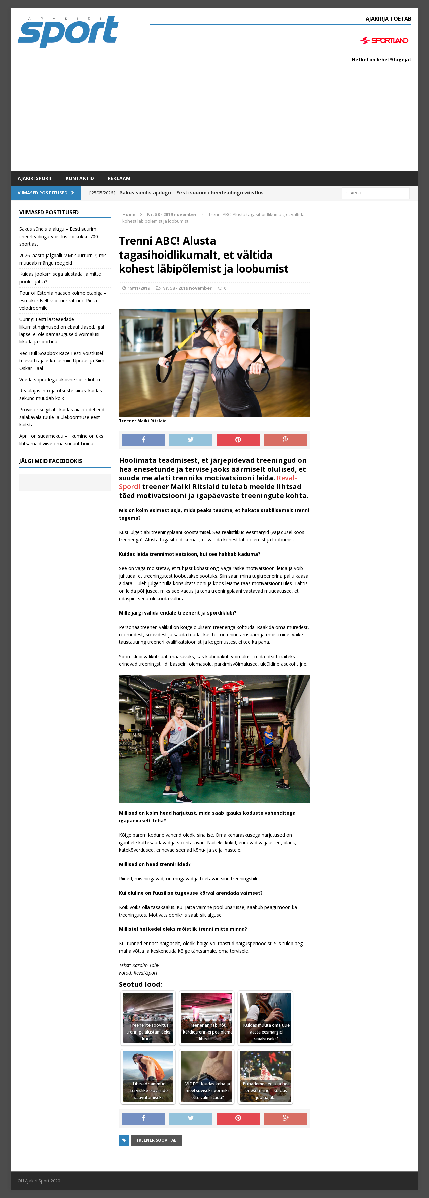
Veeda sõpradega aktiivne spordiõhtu (59, 379)
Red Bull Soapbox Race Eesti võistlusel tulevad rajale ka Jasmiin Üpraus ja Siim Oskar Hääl (61, 360)
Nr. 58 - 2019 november (187, 288)
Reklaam (119, 178)
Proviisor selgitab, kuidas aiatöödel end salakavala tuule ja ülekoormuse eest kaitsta (61, 417)
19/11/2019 (139, 288)
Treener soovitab (156, 1140)
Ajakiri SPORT (35, 178)
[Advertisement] (214, 120)
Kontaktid (80, 178)
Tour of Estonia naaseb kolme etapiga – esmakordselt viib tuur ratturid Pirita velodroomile (63, 300)
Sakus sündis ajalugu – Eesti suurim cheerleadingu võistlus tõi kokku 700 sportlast (58, 236)
